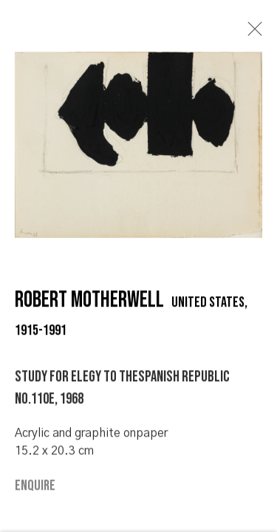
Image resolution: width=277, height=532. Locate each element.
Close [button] (251, 33)
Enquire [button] (35, 488)
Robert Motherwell (89, 303)
